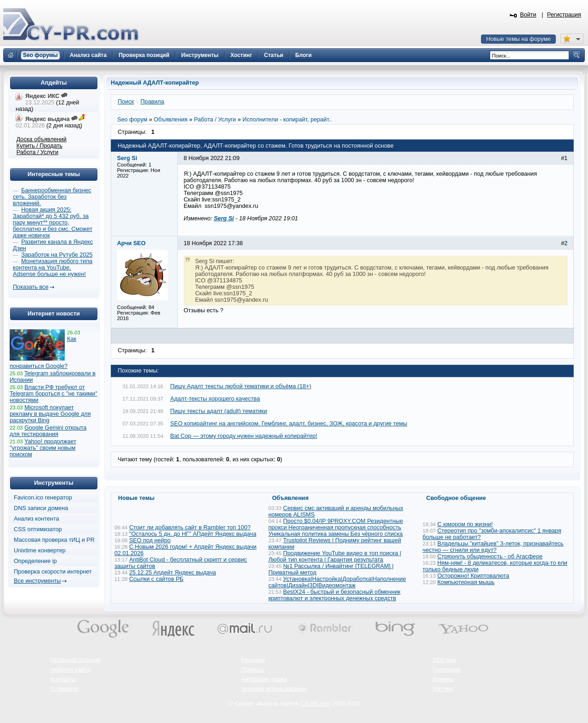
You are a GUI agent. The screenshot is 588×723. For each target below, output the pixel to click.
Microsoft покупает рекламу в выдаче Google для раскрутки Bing (50, 414)
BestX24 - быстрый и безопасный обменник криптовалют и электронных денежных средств (334, 595)
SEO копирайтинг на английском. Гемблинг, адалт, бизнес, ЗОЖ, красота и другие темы (288, 423)
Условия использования (274, 689)
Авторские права (264, 679)
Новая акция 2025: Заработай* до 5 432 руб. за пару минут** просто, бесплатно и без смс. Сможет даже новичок (52, 223)
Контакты (63, 679)
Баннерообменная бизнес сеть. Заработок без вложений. (52, 197)
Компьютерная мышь (466, 582)
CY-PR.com (315, 703)
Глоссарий (446, 669)
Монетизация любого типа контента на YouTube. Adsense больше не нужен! (52, 267)
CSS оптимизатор (38, 529)
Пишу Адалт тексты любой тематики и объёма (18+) (240, 386)
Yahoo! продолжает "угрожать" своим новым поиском (43, 448)
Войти (528, 14)
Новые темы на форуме (518, 39)
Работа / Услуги (37, 152)
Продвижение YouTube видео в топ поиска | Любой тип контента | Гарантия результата (334, 556)
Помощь (253, 669)
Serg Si (224, 218)
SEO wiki (444, 660)
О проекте (64, 689)
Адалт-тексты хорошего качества (215, 399)
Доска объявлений (42, 139)
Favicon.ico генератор (43, 497)
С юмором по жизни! (465, 524)
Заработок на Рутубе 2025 (56, 255)
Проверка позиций (75, 660)
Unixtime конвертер (40, 550)
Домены (443, 679)
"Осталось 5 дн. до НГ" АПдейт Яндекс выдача (192, 534)
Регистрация (564, 14)
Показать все (30, 287)
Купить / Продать (39, 146)
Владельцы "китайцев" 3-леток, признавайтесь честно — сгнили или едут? (493, 546)
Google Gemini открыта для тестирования (48, 431)
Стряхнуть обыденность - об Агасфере (490, 556)
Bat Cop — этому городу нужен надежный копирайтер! (243, 436)
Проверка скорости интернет (53, 571)
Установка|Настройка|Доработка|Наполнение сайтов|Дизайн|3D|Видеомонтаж (337, 582)
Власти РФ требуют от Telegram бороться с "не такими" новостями (53, 393)
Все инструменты (37, 581)
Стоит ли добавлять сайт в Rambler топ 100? (189, 527)
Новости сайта (70, 669)
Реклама (253, 660)
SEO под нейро (149, 540)
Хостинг (442, 689)
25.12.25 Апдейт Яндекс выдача (172, 572)
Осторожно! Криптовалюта (473, 576)
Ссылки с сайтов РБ (156, 579)
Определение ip (35, 561)
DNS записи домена (41, 508)
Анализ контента (36, 519)
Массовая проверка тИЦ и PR (54, 540)
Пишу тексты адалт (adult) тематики (218, 411)
